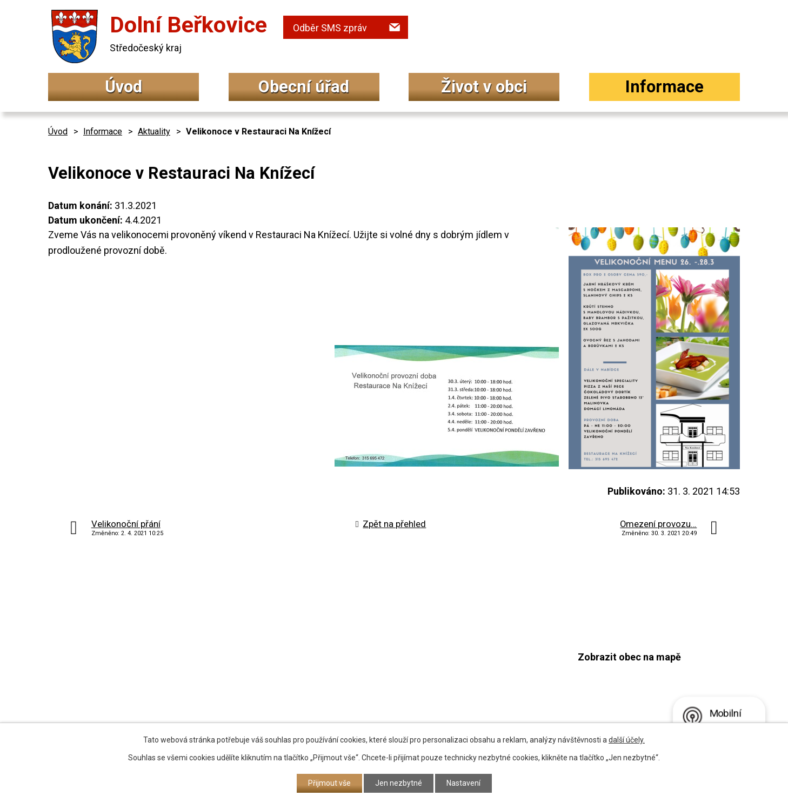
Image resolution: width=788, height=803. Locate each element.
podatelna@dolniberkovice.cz (364, 684)
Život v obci (484, 86)
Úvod (123, 86)
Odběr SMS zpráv (330, 27)
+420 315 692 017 (336, 664)
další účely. (627, 739)
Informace (664, 86)
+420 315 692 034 (336, 643)
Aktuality (154, 131)
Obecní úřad (303, 86)
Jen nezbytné (398, 783)
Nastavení (463, 783)
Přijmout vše (329, 783)
